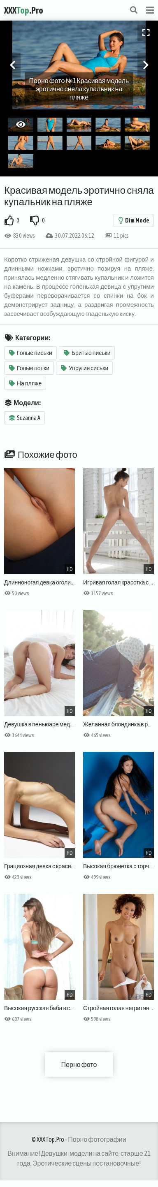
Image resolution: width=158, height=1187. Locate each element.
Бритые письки (87, 353)
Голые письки (30, 353)
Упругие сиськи (84, 368)
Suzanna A (24, 418)
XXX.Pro (23, 10)
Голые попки (29, 368)
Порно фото (79, 1064)
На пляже (25, 383)
